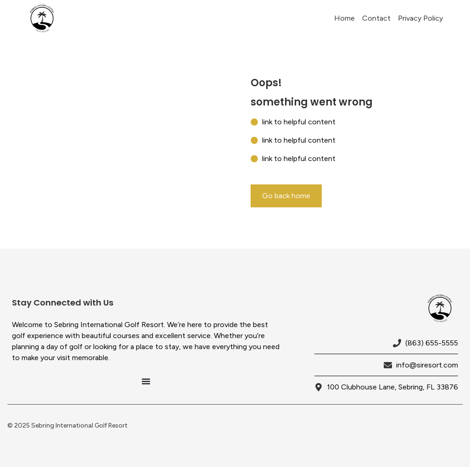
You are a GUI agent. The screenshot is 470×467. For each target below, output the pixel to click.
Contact (376, 18)
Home (344, 18)
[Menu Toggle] (146, 381)
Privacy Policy (420, 18)
